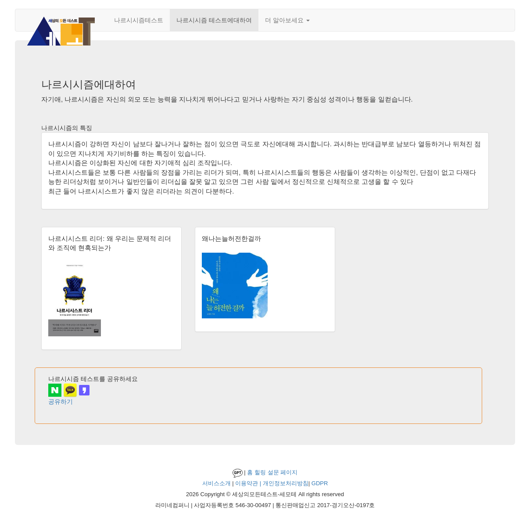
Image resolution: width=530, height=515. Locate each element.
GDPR (320, 483)
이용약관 (246, 483)
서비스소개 (216, 483)
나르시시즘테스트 (138, 20)
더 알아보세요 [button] (287, 20)
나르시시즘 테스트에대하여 (214, 20)
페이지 (288, 472)
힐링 (260, 472)
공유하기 (60, 401)
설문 (273, 472)
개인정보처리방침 (285, 483)
